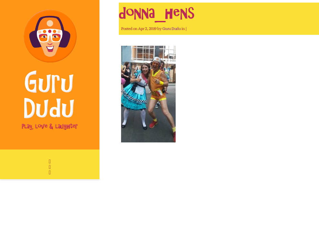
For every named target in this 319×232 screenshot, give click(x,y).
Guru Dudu (171, 28)
